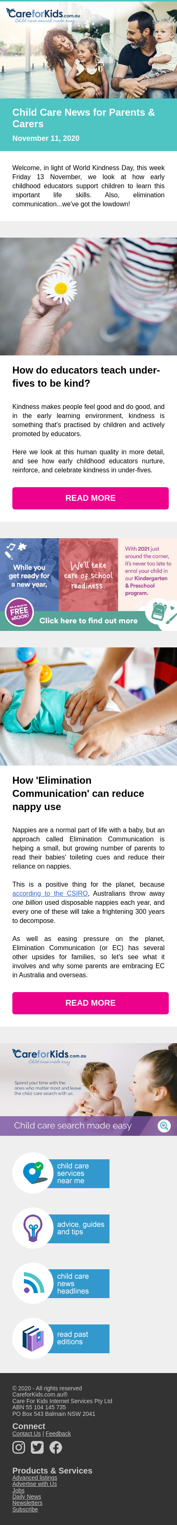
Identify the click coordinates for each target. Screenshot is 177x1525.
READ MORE (90, 497)
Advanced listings (34, 1477)
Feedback (58, 1433)
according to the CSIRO (50, 893)
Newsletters (27, 1502)
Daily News (26, 1496)
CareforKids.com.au (37, 1394)
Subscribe (25, 1509)
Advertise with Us (34, 1484)
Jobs (18, 1490)
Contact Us (26, 1433)
